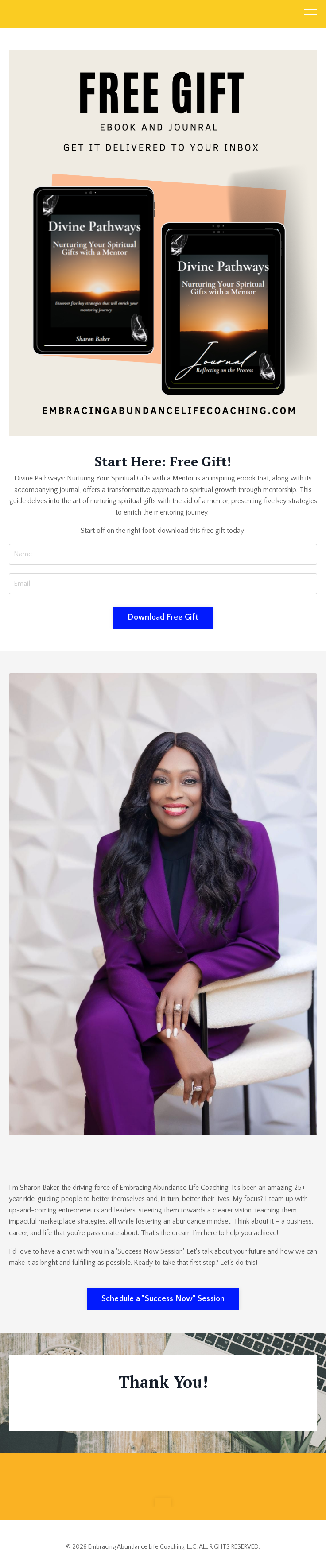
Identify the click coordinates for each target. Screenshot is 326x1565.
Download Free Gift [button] (163, 617)
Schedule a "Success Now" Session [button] (163, 1298)
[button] (163, 1502)
